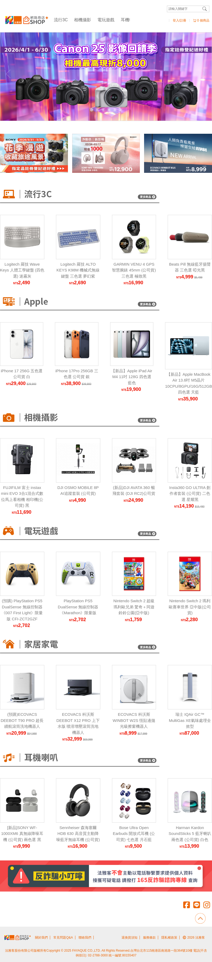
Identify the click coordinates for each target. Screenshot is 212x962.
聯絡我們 (85, 937)
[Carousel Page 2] (97, 110)
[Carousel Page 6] (121, 110)
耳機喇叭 (129, 20)
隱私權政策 (169, 937)
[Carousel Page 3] (103, 110)
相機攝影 (82, 20)
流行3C (61, 20)
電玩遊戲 (105, 20)
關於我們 (41, 937)
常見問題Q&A (63, 937)
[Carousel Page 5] (115, 110)
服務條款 (149, 937)
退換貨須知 (129, 937)
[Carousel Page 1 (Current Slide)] (91, 109)
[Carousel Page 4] (109, 110)
